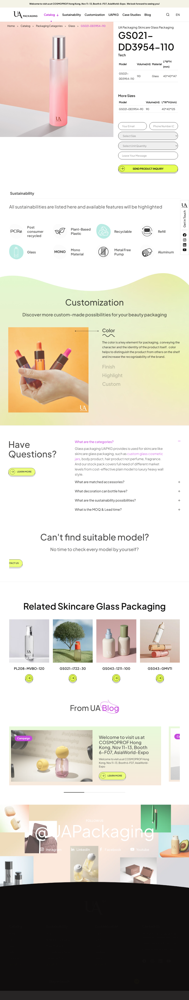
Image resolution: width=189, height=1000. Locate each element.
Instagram (53, 852)
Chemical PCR (54, 958)
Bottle (13, 933)
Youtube (142, 852)
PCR (48, 933)
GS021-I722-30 (73, 668)
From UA (94, 705)
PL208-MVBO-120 (29, 668)
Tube (12, 945)
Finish (98, 939)
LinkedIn (83, 852)
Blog (147, 15)
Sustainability (71, 15)
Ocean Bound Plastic (58, 951)
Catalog (51, 15)
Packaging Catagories (49, 25)
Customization (95, 15)
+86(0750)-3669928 (163, 943)
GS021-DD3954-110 (93, 25)
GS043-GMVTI (160, 668)
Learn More (18, 472)
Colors (99, 933)
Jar (10, 939)
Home (11, 25)
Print (97, 945)
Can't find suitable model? (94, 534)
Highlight (100, 951)
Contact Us (151, 926)
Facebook (113, 852)
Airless (13, 951)
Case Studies (131, 15)
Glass (71, 25)
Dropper (14, 958)
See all (13, 964)
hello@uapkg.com (162, 949)
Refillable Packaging (58, 939)
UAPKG (113, 15)
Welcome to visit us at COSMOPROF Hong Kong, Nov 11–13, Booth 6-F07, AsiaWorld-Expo (124, 747)
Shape (99, 958)
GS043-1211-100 (116, 668)
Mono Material (54, 945)
